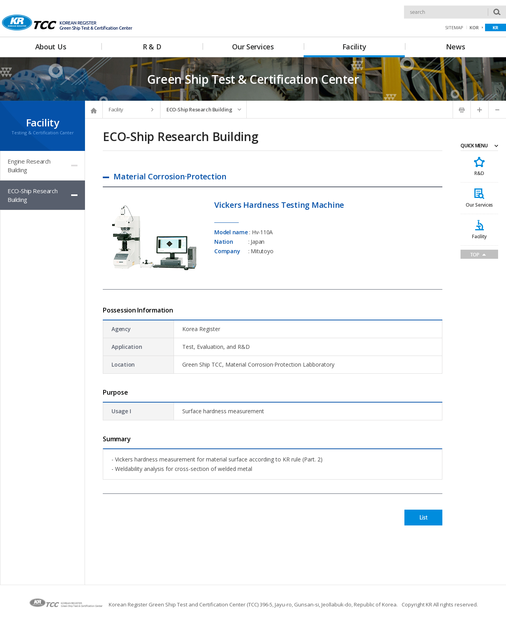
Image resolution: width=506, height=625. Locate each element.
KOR (474, 27)
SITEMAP (454, 27)
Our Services (479, 204)
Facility (479, 236)
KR (495, 27)
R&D (479, 173)
